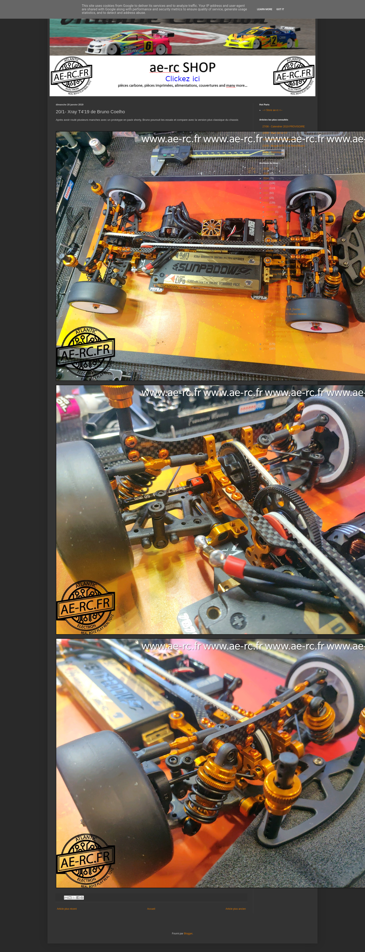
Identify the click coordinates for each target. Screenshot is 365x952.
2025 (266, 173)
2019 (266, 202)
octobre (270, 211)
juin (268, 226)
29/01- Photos (273, 291)
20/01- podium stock (277, 259)
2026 (266, 168)
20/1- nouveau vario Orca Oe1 (282, 269)
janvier (270, 250)
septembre (272, 216)
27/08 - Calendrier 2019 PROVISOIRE (283, 126)
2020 (266, 197)
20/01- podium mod (276, 254)
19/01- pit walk (274, 304)
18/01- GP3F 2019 (276, 336)
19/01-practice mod (276, 322)
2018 (266, 344)
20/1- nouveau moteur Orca (281, 279)
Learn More (264, 9)
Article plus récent (67, 908)
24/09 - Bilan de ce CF (274, 133)
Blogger (188, 933)
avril (268, 236)
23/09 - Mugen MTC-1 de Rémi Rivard (283, 145)
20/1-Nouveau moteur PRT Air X (283, 264)
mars (269, 240)
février (270, 245)
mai (268, 231)
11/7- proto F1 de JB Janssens (279, 139)
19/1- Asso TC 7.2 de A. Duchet (283, 309)
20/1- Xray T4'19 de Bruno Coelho (284, 274)
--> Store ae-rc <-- (272, 110)
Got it (280, 9)
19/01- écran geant (276, 326)
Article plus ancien (236, 908)
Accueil (151, 908)
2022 (266, 188)
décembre (272, 206)
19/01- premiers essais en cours (283, 331)
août (269, 221)
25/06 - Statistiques (273, 152)
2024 (266, 178)
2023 (266, 183)
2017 (266, 348)
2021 (266, 192)
